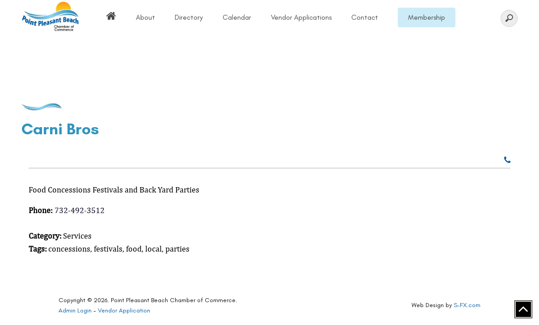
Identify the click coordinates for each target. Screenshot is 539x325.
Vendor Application (124, 310)
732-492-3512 (80, 210)
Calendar (237, 17)
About (145, 17)
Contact (364, 17)
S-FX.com (467, 305)
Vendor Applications (301, 17)
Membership (426, 17)
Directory (189, 17)
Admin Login (75, 310)
